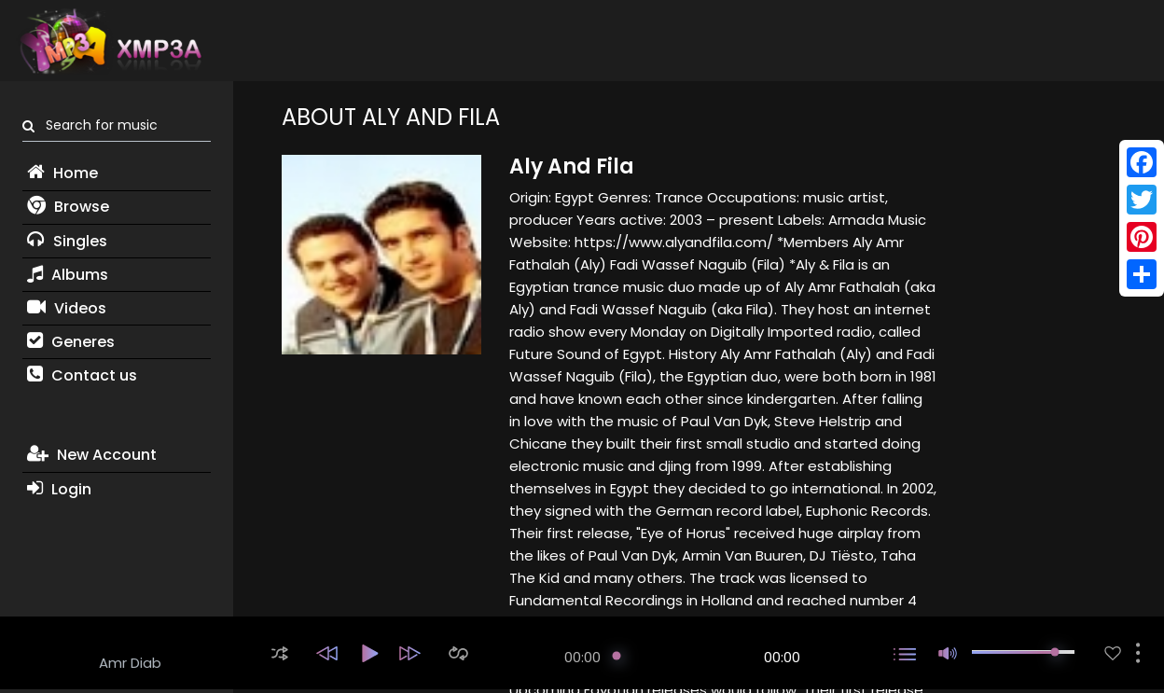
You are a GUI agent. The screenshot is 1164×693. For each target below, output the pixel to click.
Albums (67, 274)
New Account (92, 454)
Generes (71, 342)
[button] (280, 653)
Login (59, 489)
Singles (67, 241)
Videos (66, 308)
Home (62, 173)
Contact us (82, 375)
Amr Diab (130, 662)
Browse (68, 206)
